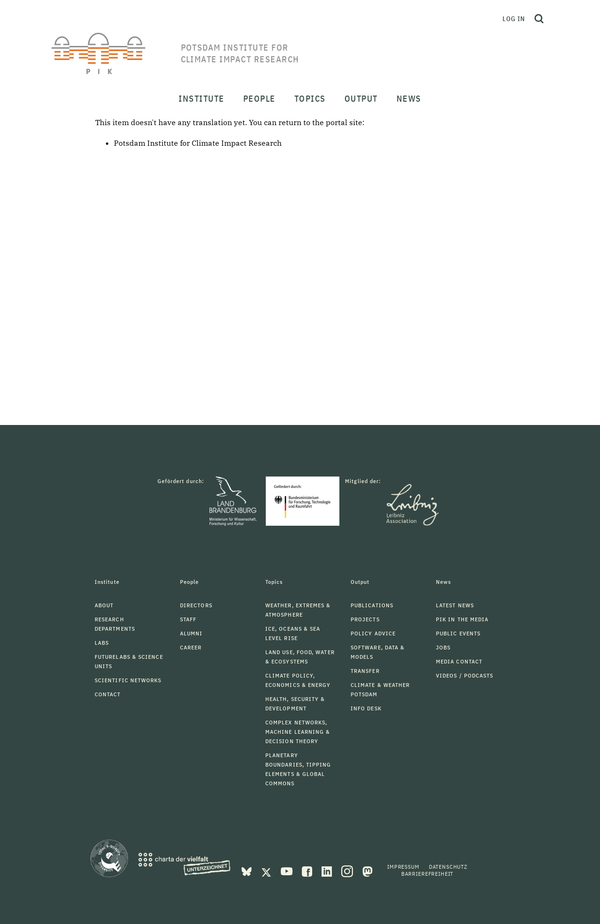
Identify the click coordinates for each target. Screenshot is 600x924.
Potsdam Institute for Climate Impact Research (198, 143)
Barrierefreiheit (427, 873)
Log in (513, 19)
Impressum (403, 866)
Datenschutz (448, 866)
